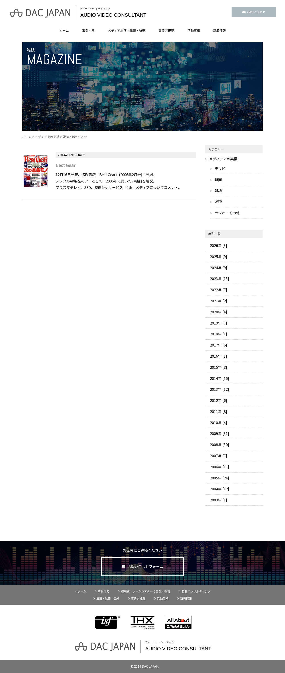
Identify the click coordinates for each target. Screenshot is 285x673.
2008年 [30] (219, 444)
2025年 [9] (218, 256)
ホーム (64, 30)
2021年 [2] (218, 300)
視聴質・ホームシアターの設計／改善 (145, 591)
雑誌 (66, 136)
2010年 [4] (218, 422)
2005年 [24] (219, 478)
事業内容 (88, 30)
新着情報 (219, 30)
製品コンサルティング (196, 591)
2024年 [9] (218, 267)
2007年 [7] (218, 455)
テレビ (220, 168)
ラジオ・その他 (227, 212)
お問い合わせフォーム (142, 566)
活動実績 (193, 30)
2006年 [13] (219, 466)
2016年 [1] (218, 356)
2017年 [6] (218, 345)
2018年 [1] (218, 333)
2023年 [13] (219, 278)
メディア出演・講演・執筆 (126, 30)
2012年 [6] (218, 400)
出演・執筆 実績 (107, 598)
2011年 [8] (218, 411)
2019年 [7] (218, 323)
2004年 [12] (219, 488)
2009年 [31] (219, 433)
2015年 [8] (218, 367)
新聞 (218, 179)
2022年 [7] (218, 289)
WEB (218, 201)
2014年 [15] (219, 378)
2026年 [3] (218, 245)
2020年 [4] (218, 311)
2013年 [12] (219, 389)
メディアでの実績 (47, 136)
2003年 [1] (218, 500)
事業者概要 (166, 30)
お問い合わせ (254, 12)
